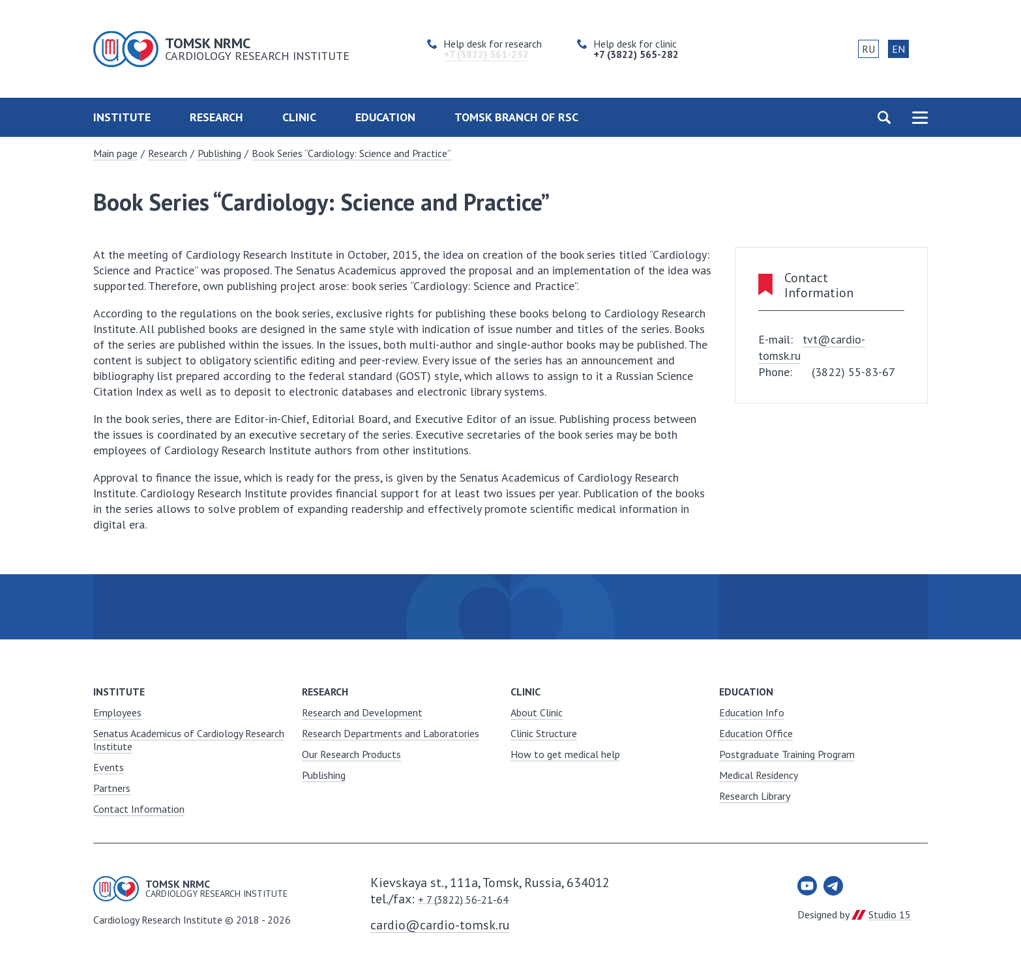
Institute (122, 117)
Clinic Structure (543, 733)
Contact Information (139, 808)
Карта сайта (920, 117)
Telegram (833, 886)
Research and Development (362, 712)
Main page (115, 153)
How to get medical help (565, 754)
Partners (111, 788)
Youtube (807, 886)
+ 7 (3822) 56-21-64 (463, 899)
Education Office (756, 733)
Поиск (884, 117)
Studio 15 (889, 914)
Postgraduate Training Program (787, 754)
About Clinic (536, 712)
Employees (117, 712)
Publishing (219, 153)
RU (868, 48)
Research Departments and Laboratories (390, 733)
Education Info (751, 712)
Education (385, 117)
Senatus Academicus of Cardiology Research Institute (188, 740)
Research (216, 117)
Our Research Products (351, 754)
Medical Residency (758, 774)
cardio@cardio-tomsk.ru (440, 924)
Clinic (299, 117)
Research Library (754, 795)
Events (108, 767)
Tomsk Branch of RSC (516, 117)
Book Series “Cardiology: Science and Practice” (351, 153)
